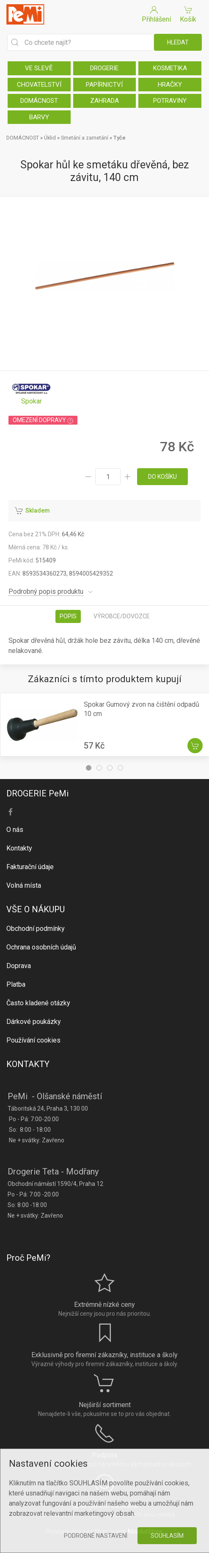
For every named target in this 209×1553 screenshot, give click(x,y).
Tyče (119, 137)
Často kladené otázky (38, 1003)
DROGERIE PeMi (37, 793)
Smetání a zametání (84, 137)
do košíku (162, 476)
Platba (15, 984)
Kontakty (19, 848)
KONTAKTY (28, 1064)
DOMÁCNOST (39, 100)
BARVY (39, 117)
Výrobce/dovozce (122, 616)
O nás (14, 830)
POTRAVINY (170, 100)
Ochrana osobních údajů (41, 947)
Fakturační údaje (30, 867)
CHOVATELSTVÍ (39, 84)
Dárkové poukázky (33, 1022)
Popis (68, 616)
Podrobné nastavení (95, 1535)
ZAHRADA (104, 100)
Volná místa (23, 885)
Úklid (50, 137)
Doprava (18, 966)
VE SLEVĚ (39, 68)
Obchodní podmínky (35, 929)
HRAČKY (170, 84)
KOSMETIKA (170, 68)
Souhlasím (167, 1535)
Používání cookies (33, 1040)
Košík (188, 13)
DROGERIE (104, 68)
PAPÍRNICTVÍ (104, 84)
